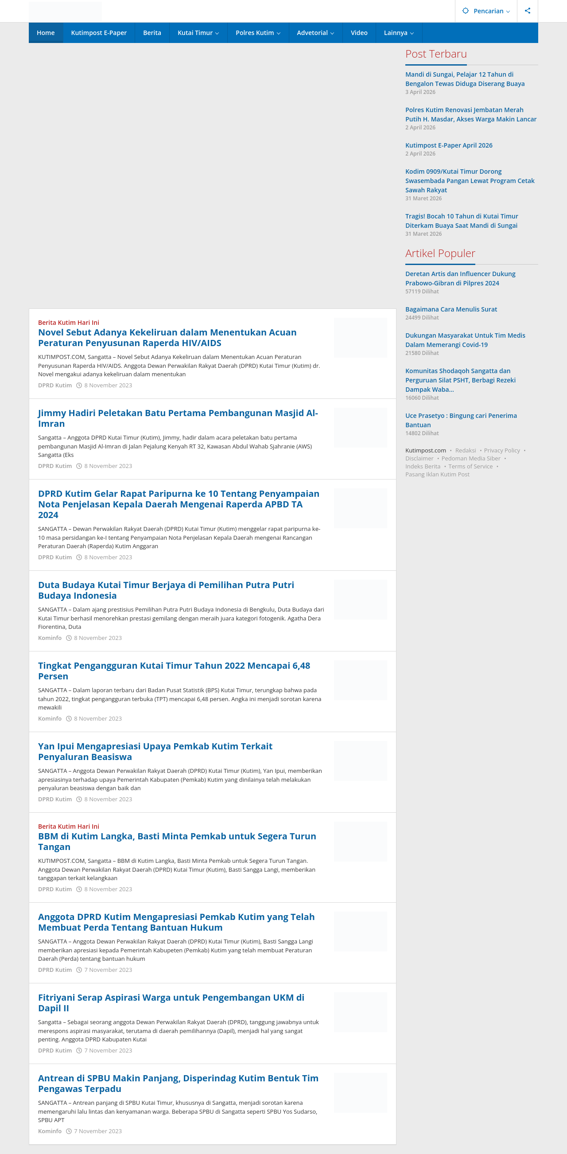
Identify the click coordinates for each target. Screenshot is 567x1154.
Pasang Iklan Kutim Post (437, 474)
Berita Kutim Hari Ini (68, 322)
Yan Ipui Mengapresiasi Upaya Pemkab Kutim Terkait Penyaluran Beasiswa (155, 751)
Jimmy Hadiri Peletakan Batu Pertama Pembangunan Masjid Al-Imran (178, 418)
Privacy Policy (502, 450)
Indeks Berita (422, 466)
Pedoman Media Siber (471, 458)
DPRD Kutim (55, 385)
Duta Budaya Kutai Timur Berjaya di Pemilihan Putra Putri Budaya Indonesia (166, 590)
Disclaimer (419, 458)
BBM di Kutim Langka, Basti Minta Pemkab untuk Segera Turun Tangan (177, 841)
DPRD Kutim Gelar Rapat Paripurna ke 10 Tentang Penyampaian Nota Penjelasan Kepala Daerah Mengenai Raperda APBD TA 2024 (179, 504)
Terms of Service (471, 466)
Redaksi (465, 450)
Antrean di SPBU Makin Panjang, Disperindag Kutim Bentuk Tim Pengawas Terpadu (178, 1083)
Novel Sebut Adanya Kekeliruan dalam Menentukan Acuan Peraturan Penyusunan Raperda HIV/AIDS (167, 337)
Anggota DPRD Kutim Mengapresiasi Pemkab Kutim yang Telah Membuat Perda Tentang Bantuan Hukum (176, 922)
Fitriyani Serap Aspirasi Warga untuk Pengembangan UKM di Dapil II (171, 1002)
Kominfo (50, 638)
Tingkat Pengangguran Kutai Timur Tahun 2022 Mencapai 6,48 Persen (174, 670)
